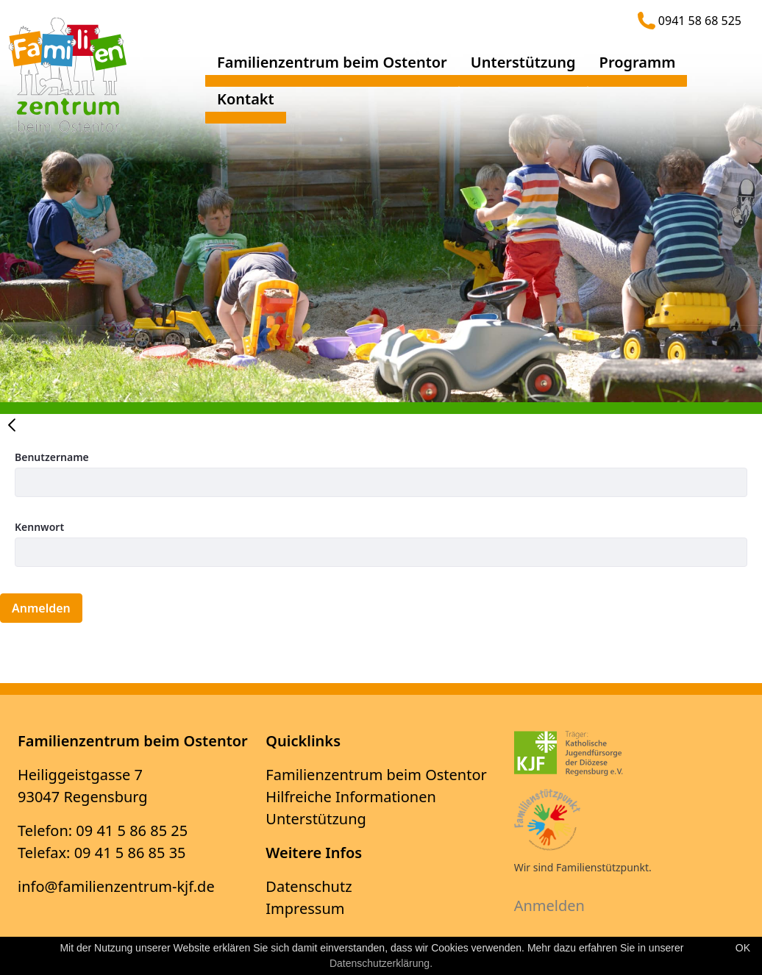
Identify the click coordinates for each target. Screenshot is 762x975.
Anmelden (549, 905)
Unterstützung (316, 819)
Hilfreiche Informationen (351, 797)
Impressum (305, 908)
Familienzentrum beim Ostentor (376, 775)
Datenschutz (309, 886)
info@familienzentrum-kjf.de (116, 886)
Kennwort (39, 527)
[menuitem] (332, 68)
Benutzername (52, 457)
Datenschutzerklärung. (381, 963)
